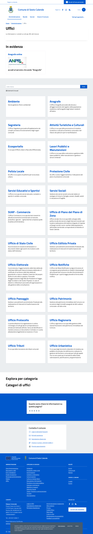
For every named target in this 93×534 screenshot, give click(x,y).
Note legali (49, 512)
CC (6, 531)
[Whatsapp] (65, 9)
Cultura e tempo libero (33, 479)
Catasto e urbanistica (33, 475)
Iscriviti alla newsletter (77, 509)
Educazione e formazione (34, 481)
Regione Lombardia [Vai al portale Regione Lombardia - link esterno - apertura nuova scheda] (12, 2)
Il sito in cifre (50, 514)
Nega (77, 526)
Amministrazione (16, 23)
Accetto (70, 526)
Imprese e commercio (33, 485)
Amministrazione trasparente (55, 504)
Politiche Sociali (31, 489)
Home (7, 23)
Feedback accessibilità (52, 518)
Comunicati (71, 470)
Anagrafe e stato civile (33, 470)
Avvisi (70, 468)
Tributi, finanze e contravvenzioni (36, 491)
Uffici (7, 481)
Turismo (29, 493)
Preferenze (61, 526)
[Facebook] (62, 9)
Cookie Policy (50, 510)
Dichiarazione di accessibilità (54, 516)
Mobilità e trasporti (32, 487)
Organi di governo (11, 475)
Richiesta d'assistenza (33, 508)
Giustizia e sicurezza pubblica (35, 483)
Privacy (48, 508)
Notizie (70, 473)
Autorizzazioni (31, 473)
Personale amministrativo (13, 477)
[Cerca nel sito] (84, 10)
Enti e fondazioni (11, 473)
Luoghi (70, 481)
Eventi (70, 483)
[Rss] (69, 9)
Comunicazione (31, 477)
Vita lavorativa (31, 496)
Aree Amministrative (12, 468)
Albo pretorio (50, 506)
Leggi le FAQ (30, 504)
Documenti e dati (11, 470)
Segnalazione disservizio (34, 506)
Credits (10, 531)
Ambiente (29, 468)
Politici (8, 479)
